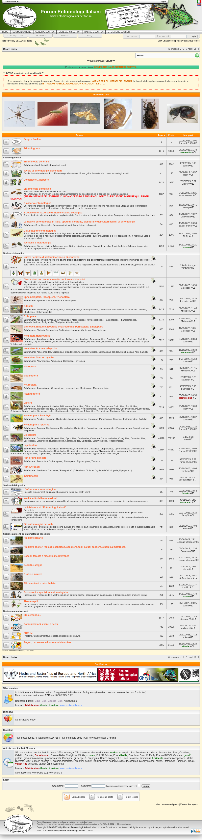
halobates (186, 352)
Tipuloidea (115, 411)
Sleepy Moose (146, 761)
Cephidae (50, 419)
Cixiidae (93, 352)
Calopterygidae (55, 309)
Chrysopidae (57, 388)
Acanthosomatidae (46, 339)
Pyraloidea (32, 453)
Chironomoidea (92, 406)
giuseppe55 (186, 619)
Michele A (186, 311)
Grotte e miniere (33, 574)
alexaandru (97, 752)
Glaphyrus (93, 758)
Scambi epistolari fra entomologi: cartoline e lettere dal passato (66, 225)
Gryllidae (51, 320)
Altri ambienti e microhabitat (40, 583)
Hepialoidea (60, 451)
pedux (88, 761)
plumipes (185, 389)
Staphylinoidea (100, 441)
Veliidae (14, 344)
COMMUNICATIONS (21, 32)
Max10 (29, 761)
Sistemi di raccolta (101, 246)
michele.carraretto (62, 761)
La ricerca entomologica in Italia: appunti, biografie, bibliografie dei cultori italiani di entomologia (79, 221)
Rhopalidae (120, 341)
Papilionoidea (135, 451)
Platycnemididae (44, 312)
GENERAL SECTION (45, 32)
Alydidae (60, 339)
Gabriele (177, 755)
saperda (123, 761)
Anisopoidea (43, 406)
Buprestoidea (58, 438)
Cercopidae (58, 352)
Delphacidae (105, 352)
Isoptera (76, 330)
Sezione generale (12, 157)
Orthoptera (30, 316)
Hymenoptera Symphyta (37, 415)
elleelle (186, 646)
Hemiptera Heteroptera (37, 335)
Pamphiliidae (105, 419)
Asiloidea (54, 406)
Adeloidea (42, 448)
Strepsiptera (69, 461)
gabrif (187, 755)
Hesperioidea (73, 451)
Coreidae (121, 339)
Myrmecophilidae (95, 320)
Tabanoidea (89, 411)
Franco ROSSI (186, 143)
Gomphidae (130, 309)
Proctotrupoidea (141, 428)
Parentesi (78, 761)
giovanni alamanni (33, 758)
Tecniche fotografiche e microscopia (129, 246)
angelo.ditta (128, 752)
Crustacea (53, 470)
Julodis (186, 493)
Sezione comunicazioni (15, 611)
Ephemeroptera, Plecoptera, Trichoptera (47, 297)
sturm (186, 569)
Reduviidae (107, 341)
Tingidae (145, 341)
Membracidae (127, 352)
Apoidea (41, 428)
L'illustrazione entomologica (40, 230)
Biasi (175, 752)
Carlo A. (29, 755)
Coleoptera (30, 435)
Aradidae (84, 339)
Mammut (185, 379)
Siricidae (117, 419)
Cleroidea (95, 438)
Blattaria (41, 330)
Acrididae (41, 320)
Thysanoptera (83, 461)
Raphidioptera (32, 393)
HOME (5, 32)
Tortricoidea (68, 453)
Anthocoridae (72, 339)
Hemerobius (185, 398)
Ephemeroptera (44, 300)
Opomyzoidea (127, 409)
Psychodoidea (142, 409)
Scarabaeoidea (72, 441)
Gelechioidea (137, 448)
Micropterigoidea (107, 451)
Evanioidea (92, 428)
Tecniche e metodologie (37, 242)
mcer (37, 761)
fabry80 (186, 515)
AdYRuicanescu (81, 752)
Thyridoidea (44, 453)
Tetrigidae (60, 322)
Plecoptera (58, 300)
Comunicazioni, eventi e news (41, 624)
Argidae (40, 419)
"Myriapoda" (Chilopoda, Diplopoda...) (113, 470)
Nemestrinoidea (88, 409)
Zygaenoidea (99, 453)
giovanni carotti (53, 758)
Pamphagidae (112, 320)
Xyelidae (142, 419)
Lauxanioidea (61, 409)
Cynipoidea (79, 428)
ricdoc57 (113, 761)
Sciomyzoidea (29, 411)
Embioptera (64, 330)
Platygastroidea (124, 428)
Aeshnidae (42, 309)
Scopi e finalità (32, 139)
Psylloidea (80, 361)
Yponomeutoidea (83, 453)
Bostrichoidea (43, 438)
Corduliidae (105, 309)
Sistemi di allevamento (80, 246)
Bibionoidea (66, 406)
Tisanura (96, 461)
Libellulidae (29, 312)
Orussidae (93, 419)
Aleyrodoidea (43, 361)
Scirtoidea (86, 441)
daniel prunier (186, 226)
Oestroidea (113, 409)
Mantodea (86, 330)
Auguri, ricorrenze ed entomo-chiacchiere (47, 642)
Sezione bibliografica (14, 485)
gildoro (18, 758)
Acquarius (186, 551)
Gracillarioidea (46, 451)
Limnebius (145, 758)
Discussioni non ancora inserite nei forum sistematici (54, 279)
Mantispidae (86, 388)
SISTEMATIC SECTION (69, 32)
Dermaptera (52, 330)
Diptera (28, 402)
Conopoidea (107, 406)
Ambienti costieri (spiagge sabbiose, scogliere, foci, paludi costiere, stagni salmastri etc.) (75, 547)
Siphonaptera (55, 461)
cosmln (186, 247)
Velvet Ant (21, 763)
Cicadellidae (71, 352)
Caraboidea (83, 438)
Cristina (111, 737)
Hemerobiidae (72, 388)
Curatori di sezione (49, 705)
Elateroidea (42, 441)
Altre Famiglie (141, 352)
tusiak (191, 761)
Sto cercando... (32, 615)
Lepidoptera (30, 445)
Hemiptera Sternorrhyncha (39, 357)
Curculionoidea (138, 438)
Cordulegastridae (89, 309)
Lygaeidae (38, 341)
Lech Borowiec (131, 758)
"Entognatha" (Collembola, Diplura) (76, 470)
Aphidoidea (56, 361)
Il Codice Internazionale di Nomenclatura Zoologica (53, 212)
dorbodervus (186, 301)
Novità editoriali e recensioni (40, 498)
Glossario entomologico (37, 203)
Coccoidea (68, 361)
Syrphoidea (77, 411)
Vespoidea (29, 430)
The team (30, 651)
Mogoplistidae (79, 320)
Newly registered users (71, 705)
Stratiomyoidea (62, 411)
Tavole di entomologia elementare (43, 170)
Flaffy (185, 236)
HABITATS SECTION (94, 32)
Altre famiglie (72, 322)
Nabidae (57, 341)
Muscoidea (74, 409)
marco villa (186, 152)
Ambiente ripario (33, 537)
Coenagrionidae (72, 309)
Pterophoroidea (18, 453)
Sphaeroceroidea (45, 411)
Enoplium (133, 755)
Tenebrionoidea (115, 441)
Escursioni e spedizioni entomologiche (46, 592)
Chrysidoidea (66, 428)
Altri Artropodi (32, 467)
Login (6, 780)
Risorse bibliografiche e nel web (52, 246)
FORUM (28, 633)
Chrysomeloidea (109, 438)
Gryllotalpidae (64, 320)
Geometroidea (31, 451)
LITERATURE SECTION (119, 32)
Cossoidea (94, 448)
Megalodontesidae (78, 419)
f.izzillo (185, 587)
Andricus (115, 752)
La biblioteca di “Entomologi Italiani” (45, 507)
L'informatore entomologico (40, 489)
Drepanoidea (107, 448)
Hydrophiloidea (56, 441)
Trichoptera (70, 300)
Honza (185, 528)
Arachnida (42, 470)
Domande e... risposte (36, 179)
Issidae (115, 352)
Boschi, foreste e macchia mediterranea (46, 556)
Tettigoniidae (48, 322)
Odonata (28, 306)
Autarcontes (165, 752)
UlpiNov (186, 184)
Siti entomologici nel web (38, 524)
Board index (10, 49)
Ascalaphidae (43, 388)
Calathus (184, 752)
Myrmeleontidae (101, 388)
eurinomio (185, 502)
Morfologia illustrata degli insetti (50, 165)
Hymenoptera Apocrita (36, 424)
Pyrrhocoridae (94, 341)
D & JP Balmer (104, 755)
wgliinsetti (186, 628)
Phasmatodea (99, 330)
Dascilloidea (29, 441)
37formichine (64, 752)
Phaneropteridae (128, 320)
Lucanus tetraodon (186, 542)
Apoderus (152, 752)
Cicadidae (83, 352)
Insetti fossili (31, 476)
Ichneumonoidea (107, 428)
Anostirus (141, 752)
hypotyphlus (70, 701)
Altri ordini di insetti (35, 457)
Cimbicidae (61, 419)
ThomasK (181, 761)
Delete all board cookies (13, 651)
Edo (115, 755)
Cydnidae (142, 339)
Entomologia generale (36, 161)
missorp (186, 207)
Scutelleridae (133, 341)
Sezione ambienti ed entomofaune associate (26, 534)
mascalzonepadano (175, 758)
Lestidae (142, 309)
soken (186, 165)
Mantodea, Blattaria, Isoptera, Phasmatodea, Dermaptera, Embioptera (63, 326)
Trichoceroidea (128, 411)
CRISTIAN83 (185, 480)
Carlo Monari (42, 755)
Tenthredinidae (130, 419)
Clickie (81, 755)
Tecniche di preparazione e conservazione (44, 248)
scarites (133, 761)
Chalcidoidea (52, 428)
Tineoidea (56, 453)
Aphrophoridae (44, 352)
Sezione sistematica (13, 253)
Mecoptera (30, 366)
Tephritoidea (103, 411)
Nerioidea (102, 409)
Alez (186, 439)
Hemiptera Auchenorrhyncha (40, 348)
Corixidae (132, 339)
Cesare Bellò (58, 755)
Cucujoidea (123, 438)
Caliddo (19, 755)
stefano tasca (185, 578)
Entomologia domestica (37, 188)
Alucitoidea (53, 448)
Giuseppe (186, 288)
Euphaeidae (118, 309)
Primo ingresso (32, 148)
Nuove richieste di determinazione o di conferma (51, 257)
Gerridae (28, 341)
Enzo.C (144, 755)
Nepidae (67, 341)
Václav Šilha (45, 763)
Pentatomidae (79, 341)
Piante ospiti (31, 601)
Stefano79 (169, 761)
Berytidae (111, 339)
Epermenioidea (122, 448)
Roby (185, 175)
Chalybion (186, 216)
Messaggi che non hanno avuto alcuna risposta (45, 292)
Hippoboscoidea (45, 409)
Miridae (48, 341)
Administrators (32, 705)
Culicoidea (119, 406)
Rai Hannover (100, 761)
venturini (186, 268)
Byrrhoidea (71, 438)
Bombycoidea (66, 448)
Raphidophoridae (32, 322)
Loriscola (157, 758)
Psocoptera (42, 461)
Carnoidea (78, 406)
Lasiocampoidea (89, 451)
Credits (90, 831)
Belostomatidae (97, 339)
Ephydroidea (30, 409)
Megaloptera (31, 375)
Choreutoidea (81, 448)
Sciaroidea (15, 411)
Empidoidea (131, 406)
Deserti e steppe (33, 565)
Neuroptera (30, 384)
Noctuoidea (122, 451)
